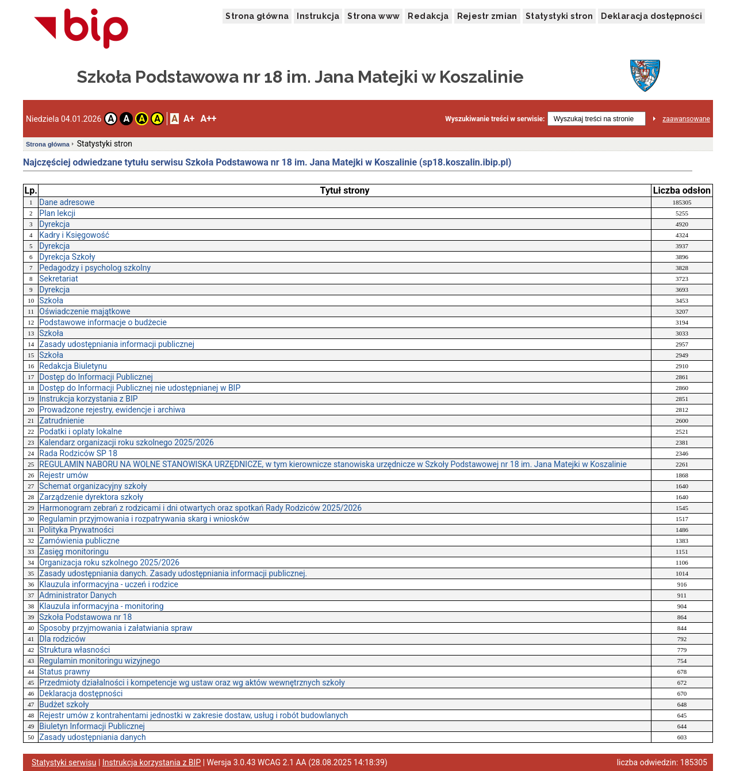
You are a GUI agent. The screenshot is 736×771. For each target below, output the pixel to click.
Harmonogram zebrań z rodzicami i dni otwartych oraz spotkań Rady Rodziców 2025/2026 (200, 507)
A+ (188, 118)
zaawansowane (686, 119)
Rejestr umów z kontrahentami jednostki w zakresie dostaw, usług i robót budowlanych (193, 715)
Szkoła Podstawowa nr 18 (85, 617)
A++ (208, 118)
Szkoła (51, 300)
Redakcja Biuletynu (73, 366)
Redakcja (428, 16)
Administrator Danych (78, 595)
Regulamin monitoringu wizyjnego (99, 660)
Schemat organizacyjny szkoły (93, 486)
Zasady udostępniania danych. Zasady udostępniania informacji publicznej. (173, 573)
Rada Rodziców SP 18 (78, 453)
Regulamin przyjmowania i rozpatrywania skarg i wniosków (144, 518)
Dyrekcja (54, 224)
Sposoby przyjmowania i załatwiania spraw (115, 628)
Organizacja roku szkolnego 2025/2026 (109, 562)
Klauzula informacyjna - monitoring (101, 606)
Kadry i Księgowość (74, 235)
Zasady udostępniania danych (92, 737)
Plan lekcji (57, 213)
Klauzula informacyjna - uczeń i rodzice (108, 584)
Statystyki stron (559, 16)
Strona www (373, 16)
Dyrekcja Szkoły (67, 256)
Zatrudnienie (61, 420)
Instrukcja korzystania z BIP (88, 398)
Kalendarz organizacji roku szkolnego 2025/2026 (126, 442)
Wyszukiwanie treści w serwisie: (495, 119)
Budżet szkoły (64, 704)
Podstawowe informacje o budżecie (103, 322)
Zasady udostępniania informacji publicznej (116, 344)
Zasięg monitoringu (74, 551)
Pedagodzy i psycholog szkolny (95, 267)
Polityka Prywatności (76, 529)
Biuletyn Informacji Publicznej (92, 726)
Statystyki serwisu (64, 762)
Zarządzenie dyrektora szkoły (91, 497)
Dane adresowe (66, 202)
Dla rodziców (62, 638)
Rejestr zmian (487, 16)
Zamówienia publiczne (79, 540)
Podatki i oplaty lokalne (80, 431)
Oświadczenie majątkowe (84, 311)
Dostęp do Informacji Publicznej (96, 376)
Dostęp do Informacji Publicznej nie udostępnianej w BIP (139, 387)
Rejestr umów (63, 475)
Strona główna (257, 16)
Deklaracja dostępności (651, 16)
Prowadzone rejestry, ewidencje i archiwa (112, 409)
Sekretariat (58, 278)
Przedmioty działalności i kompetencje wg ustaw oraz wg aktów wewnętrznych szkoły (192, 682)
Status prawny (64, 671)
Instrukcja (318, 16)
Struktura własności (74, 649)
